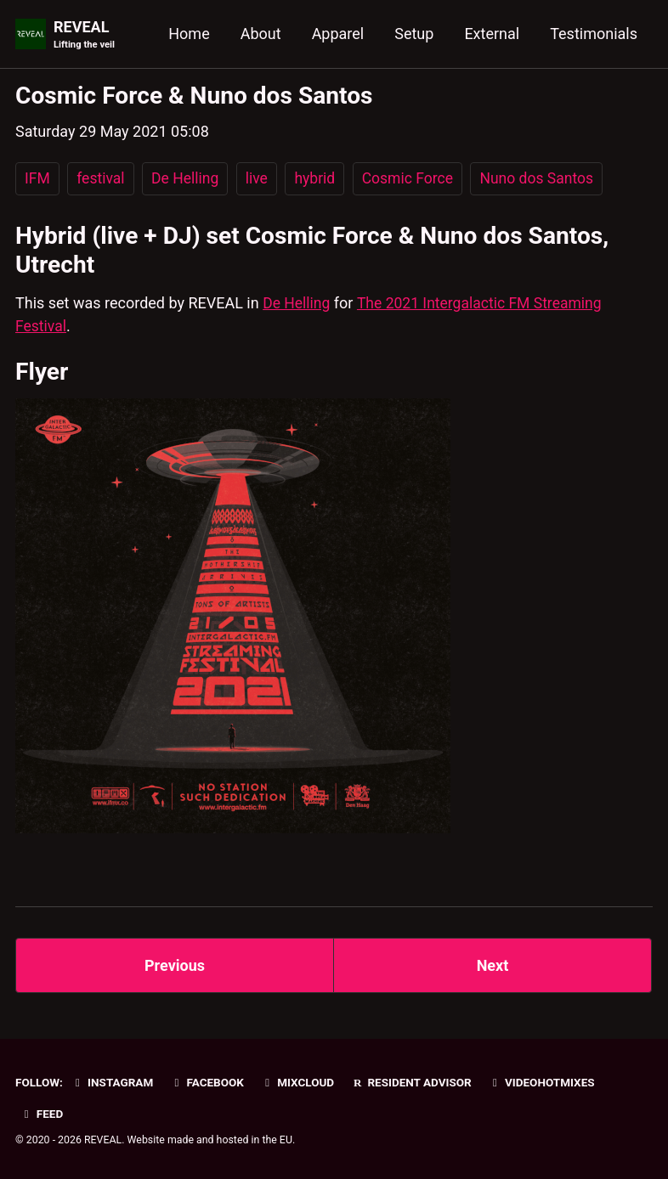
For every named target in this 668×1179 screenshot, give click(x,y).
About (261, 33)
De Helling (187, 179)
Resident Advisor (412, 1082)
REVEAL (84, 35)
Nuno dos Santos (546, 179)
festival (102, 179)
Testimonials (593, 33)
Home (188, 33)
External (491, 33)
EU (286, 1140)
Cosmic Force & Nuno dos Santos (194, 96)
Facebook (207, 1082)
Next (493, 965)
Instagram (112, 1082)
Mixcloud (298, 1082)
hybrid (320, 179)
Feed (42, 1113)
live (260, 179)
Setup (413, 33)
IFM (38, 179)
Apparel (338, 33)
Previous (174, 965)
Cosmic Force (414, 179)
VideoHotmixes (543, 1082)
